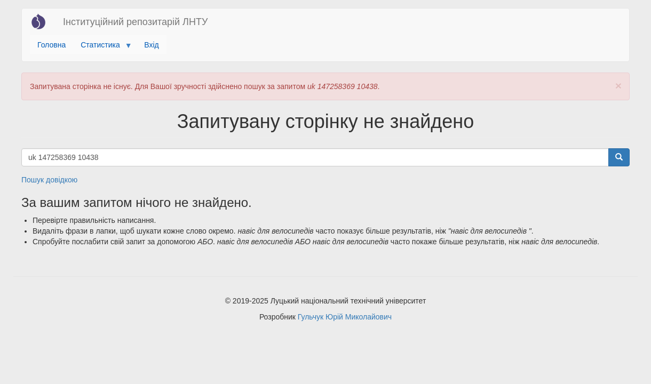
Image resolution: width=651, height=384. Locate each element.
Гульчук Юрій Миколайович (345, 317)
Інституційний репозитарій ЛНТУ (135, 22)
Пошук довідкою (49, 179)
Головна (51, 45)
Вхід (151, 45)
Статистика (102, 47)
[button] (618, 85)
